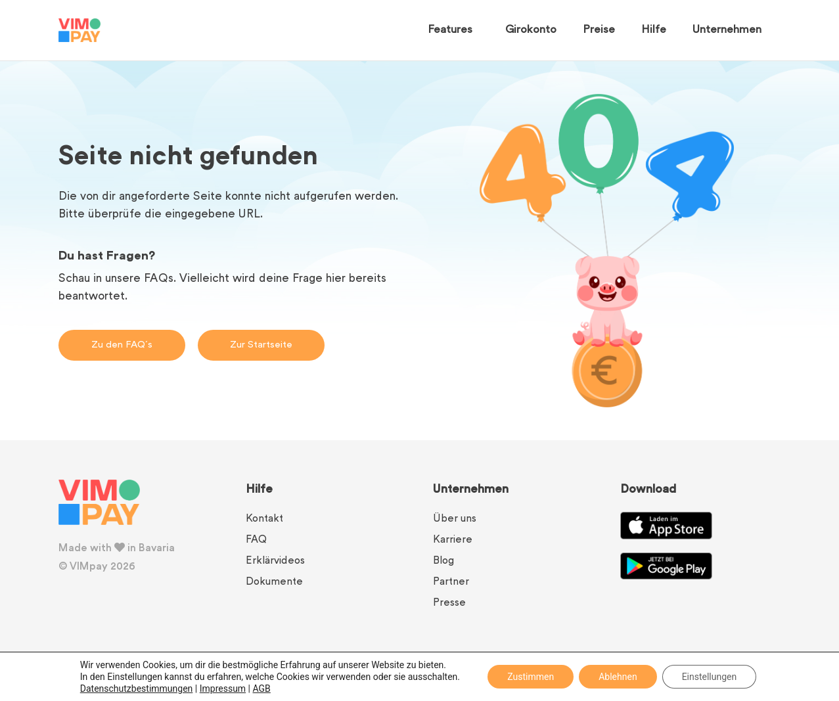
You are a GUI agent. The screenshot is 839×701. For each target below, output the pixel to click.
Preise (599, 30)
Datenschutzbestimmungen (136, 688)
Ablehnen (618, 676)
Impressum (223, 688)
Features (453, 30)
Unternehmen (730, 30)
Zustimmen (530, 676)
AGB (262, 688)
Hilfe (653, 30)
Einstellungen (709, 676)
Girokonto (530, 30)
